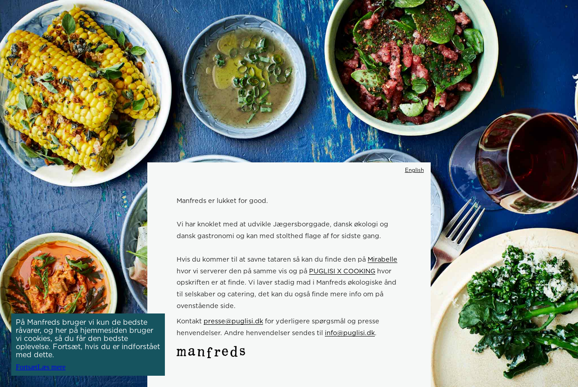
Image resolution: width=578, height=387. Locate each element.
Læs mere (51, 367)
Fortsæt (26, 367)
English (414, 170)
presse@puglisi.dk (233, 321)
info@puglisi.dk (350, 332)
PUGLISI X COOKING (342, 270)
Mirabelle (382, 259)
